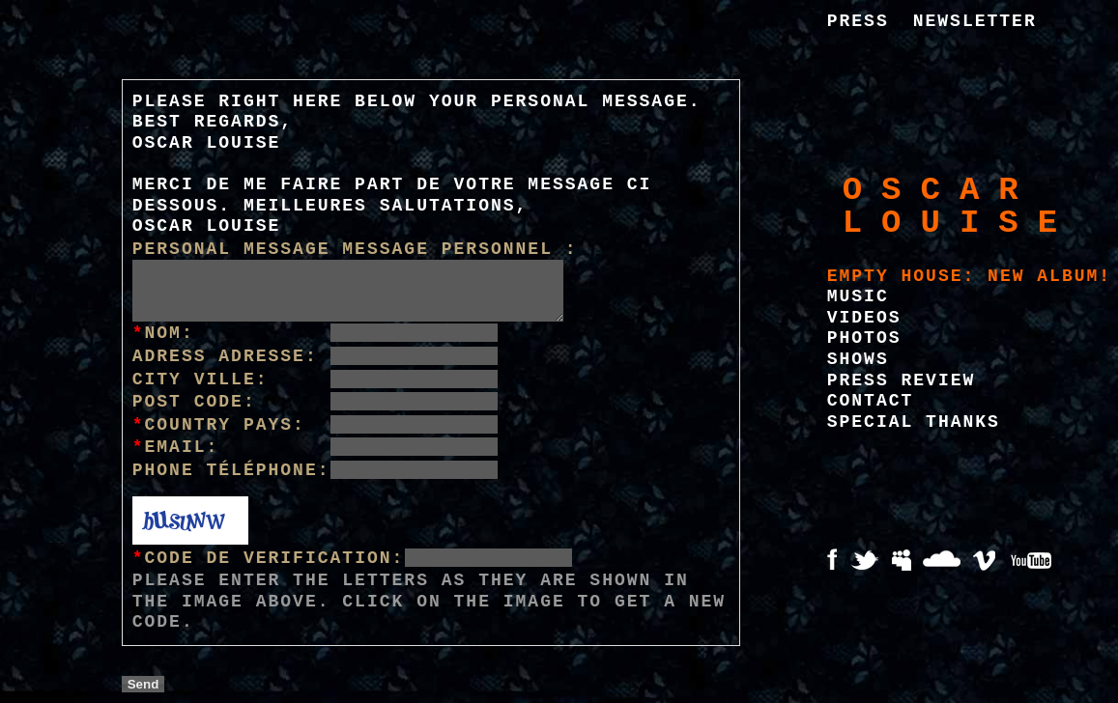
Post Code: (194, 401)
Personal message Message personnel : (355, 249)
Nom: (163, 333)
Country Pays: (218, 425)
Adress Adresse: (225, 356)
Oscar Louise (959, 206)
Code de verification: (268, 558)
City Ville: (200, 379)
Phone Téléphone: (231, 470)
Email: (175, 447)
